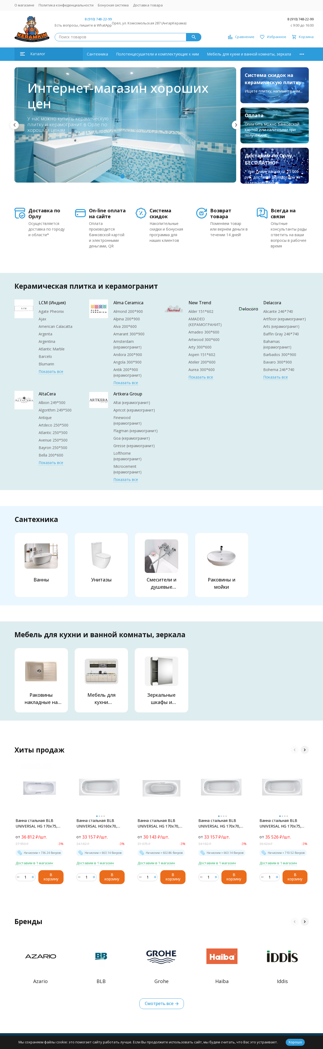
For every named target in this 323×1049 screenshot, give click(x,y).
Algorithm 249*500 (55, 410)
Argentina (47, 341)
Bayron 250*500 (53, 447)
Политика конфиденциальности (66, 5)
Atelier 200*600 (202, 362)
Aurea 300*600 (201, 369)
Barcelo (45, 356)
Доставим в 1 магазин (34, 863)
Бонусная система (113, 5)
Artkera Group (127, 394)
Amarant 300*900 (128, 333)
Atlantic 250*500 (53, 432)
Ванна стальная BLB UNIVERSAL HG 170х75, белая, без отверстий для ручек (280, 823)
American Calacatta (55, 326)
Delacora (272, 303)
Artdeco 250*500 (53, 425)
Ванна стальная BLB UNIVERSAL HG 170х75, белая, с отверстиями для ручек (36, 823)
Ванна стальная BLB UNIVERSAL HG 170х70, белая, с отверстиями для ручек (158, 823)
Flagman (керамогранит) (135, 430)
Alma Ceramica (128, 303)
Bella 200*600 (51, 455)
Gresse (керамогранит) (134, 445)
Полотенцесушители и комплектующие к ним (157, 54)
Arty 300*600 (199, 347)
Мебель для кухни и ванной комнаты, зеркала (249, 54)
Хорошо (295, 1042)
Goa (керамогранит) (131, 438)
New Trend (199, 303)
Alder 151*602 (200, 311)
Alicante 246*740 (278, 311)
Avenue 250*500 (53, 440)
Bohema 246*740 (278, 369)
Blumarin (46, 363)
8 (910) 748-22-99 (98, 19)
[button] (14, 125)
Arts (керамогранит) (281, 326)
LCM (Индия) (52, 303)
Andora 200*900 (127, 354)
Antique (45, 417)
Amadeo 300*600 (203, 332)
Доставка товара (148, 5)
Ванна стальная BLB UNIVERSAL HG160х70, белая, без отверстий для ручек (96, 823)
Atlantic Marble (52, 348)
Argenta (45, 333)
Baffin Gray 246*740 (281, 333)
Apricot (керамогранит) (134, 410)
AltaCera (47, 394)
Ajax (42, 318)
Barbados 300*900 (279, 354)
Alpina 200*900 (126, 318)
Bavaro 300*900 (277, 362)
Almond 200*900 (128, 311)
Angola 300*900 (127, 362)
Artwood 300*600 (204, 339)
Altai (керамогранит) (131, 402)
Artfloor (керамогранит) (284, 318)
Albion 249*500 (52, 402)
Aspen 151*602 (201, 354)
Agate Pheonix (51, 311)
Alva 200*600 (125, 326)
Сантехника (97, 54)
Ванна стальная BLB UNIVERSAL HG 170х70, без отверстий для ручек (221, 823)
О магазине (24, 5)
